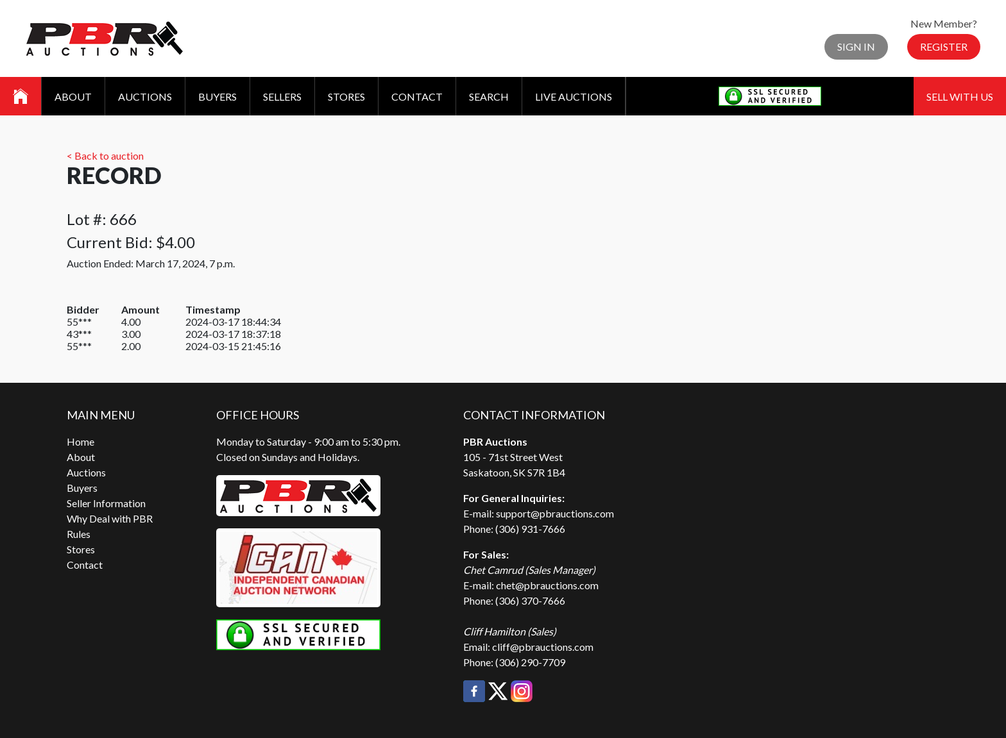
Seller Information (106, 503)
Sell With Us (959, 96)
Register (944, 46)
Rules (78, 534)
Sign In (856, 46)
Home (80, 441)
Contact (417, 96)
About (73, 96)
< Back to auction (105, 155)
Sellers (282, 96)
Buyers (217, 96)
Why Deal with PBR (110, 518)
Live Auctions (573, 96)
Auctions (145, 96)
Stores (346, 96)
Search (489, 96)
